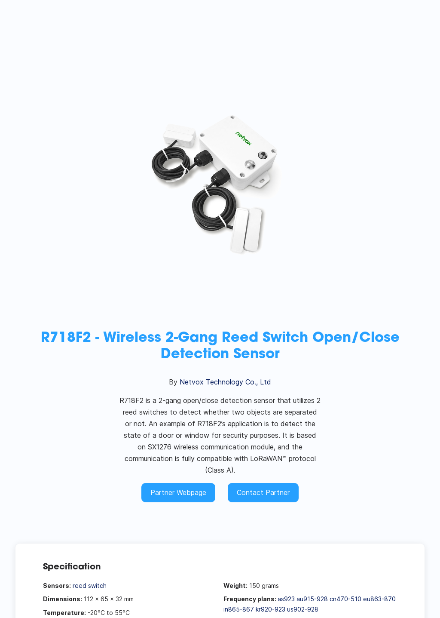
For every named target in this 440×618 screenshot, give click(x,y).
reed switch (90, 585)
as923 (286, 599)
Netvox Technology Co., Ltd (225, 382)
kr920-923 (270, 609)
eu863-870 (379, 599)
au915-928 (312, 599)
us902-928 (302, 609)
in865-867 (238, 609)
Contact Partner (263, 492)
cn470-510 (345, 599)
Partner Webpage (178, 492)
